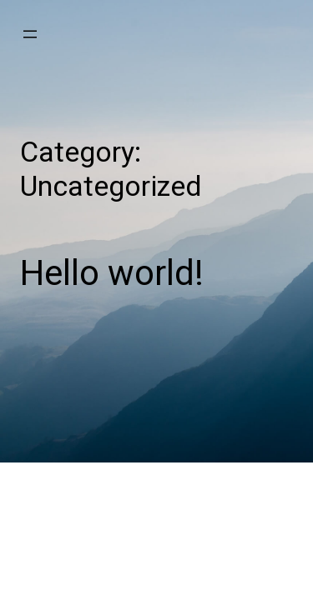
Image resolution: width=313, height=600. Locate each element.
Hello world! (112, 272)
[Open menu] (30, 34)
